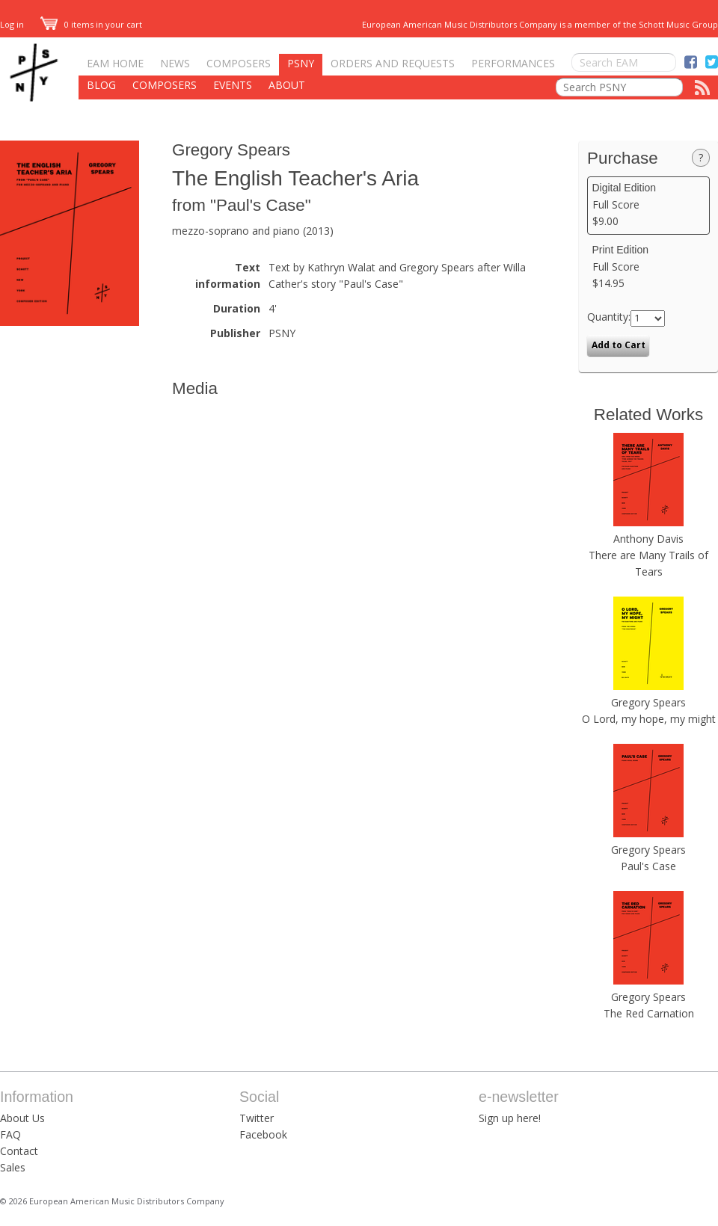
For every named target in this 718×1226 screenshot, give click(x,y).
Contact (19, 1151)
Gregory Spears (231, 150)
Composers (238, 63)
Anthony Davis (648, 539)
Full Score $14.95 (648, 267)
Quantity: (608, 316)
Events (232, 85)
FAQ (10, 1134)
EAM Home (115, 63)
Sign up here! (510, 1118)
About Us (22, 1118)
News (175, 63)
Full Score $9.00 (648, 205)
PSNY (300, 63)
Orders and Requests (393, 63)
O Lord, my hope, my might (649, 719)
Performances (513, 63)
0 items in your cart (91, 24)
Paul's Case (648, 866)
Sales (12, 1167)
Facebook (263, 1134)
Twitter (256, 1118)
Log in (12, 24)
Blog (101, 85)
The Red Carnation (649, 1013)
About (287, 85)
